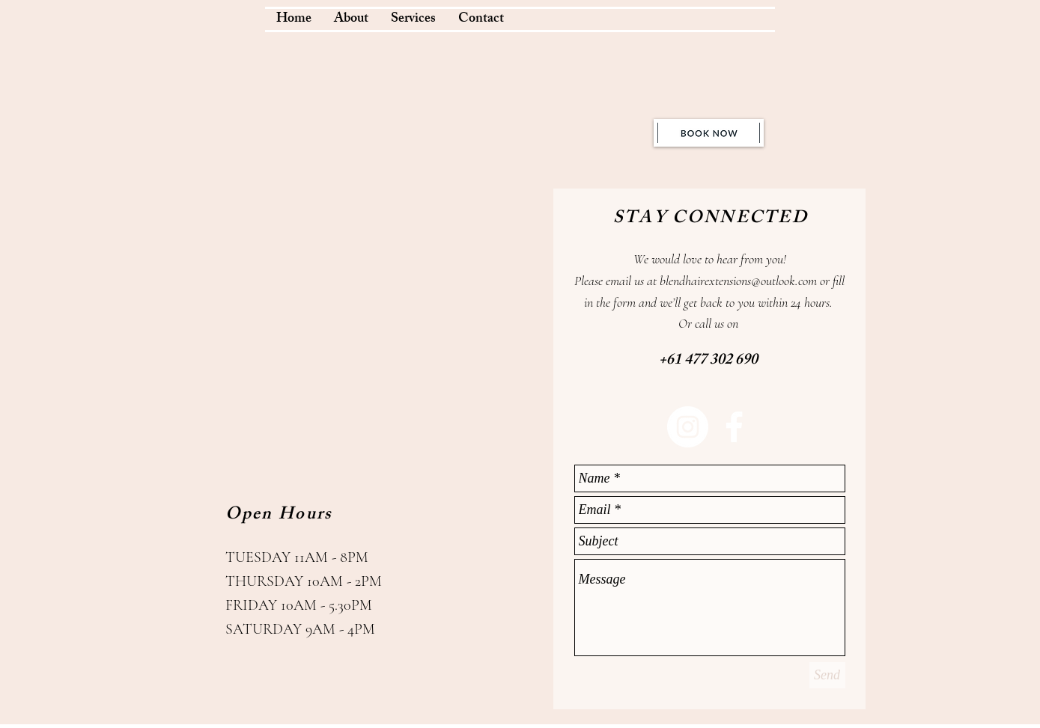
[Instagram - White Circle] (687, 426)
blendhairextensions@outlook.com (738, 280)
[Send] (827, 675)
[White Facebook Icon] (734, 426)
